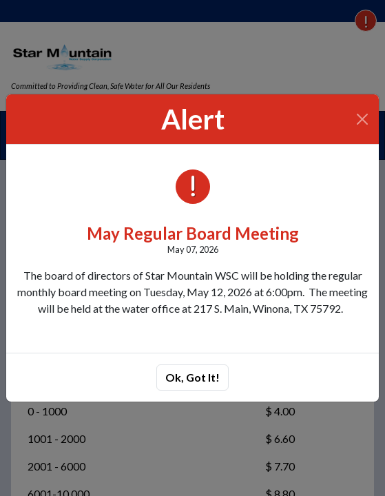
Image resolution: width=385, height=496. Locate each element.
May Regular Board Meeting (193, 233)
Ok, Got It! (192, 377)
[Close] (362, 119)
